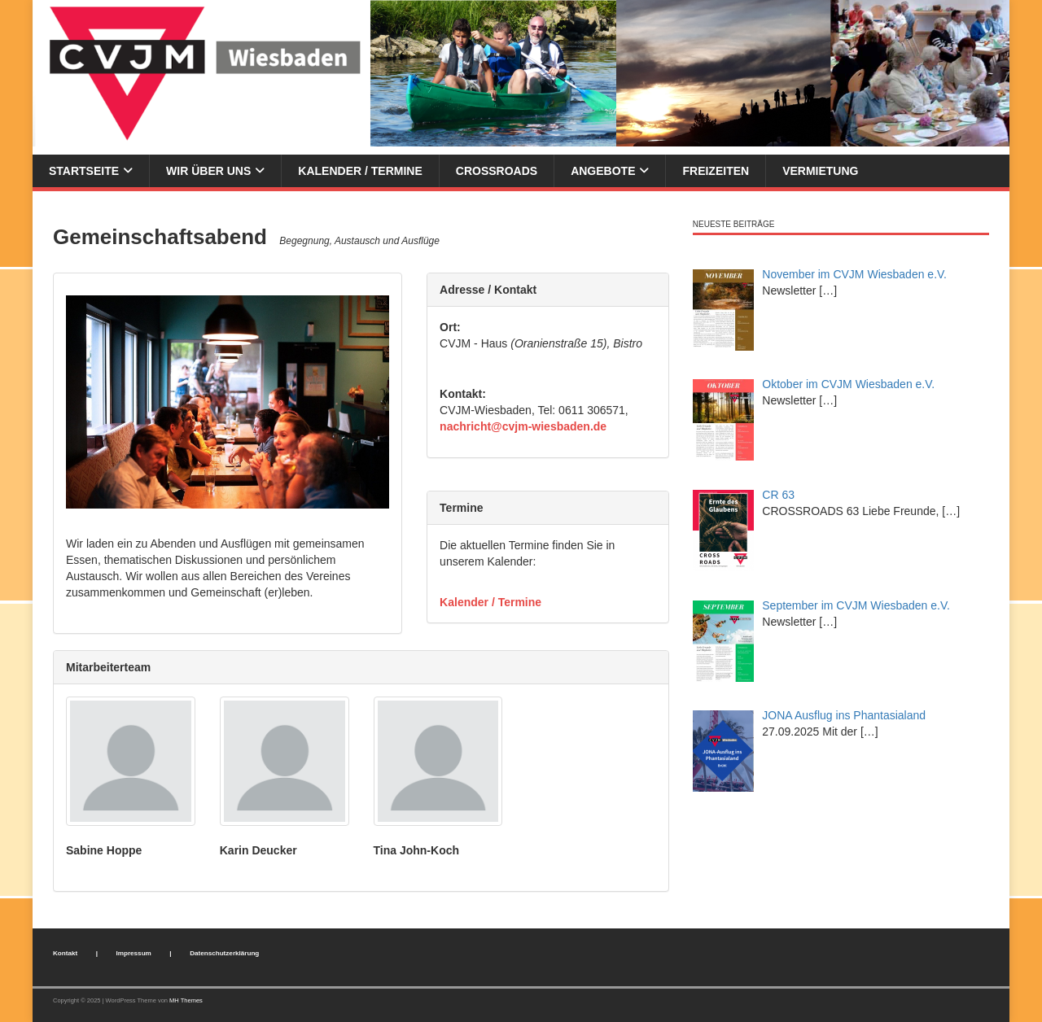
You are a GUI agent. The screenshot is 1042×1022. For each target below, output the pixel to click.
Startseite (84, 170)
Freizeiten (715, 170)
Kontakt (65, 953)
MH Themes (186, 1000)
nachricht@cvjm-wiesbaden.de (523, 426)
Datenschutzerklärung (224, 953)
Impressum (133, 953)
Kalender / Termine (360, 170)
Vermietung (820, 170)
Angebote (603, 170)
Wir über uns (208, 170)
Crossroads (496, 170)
